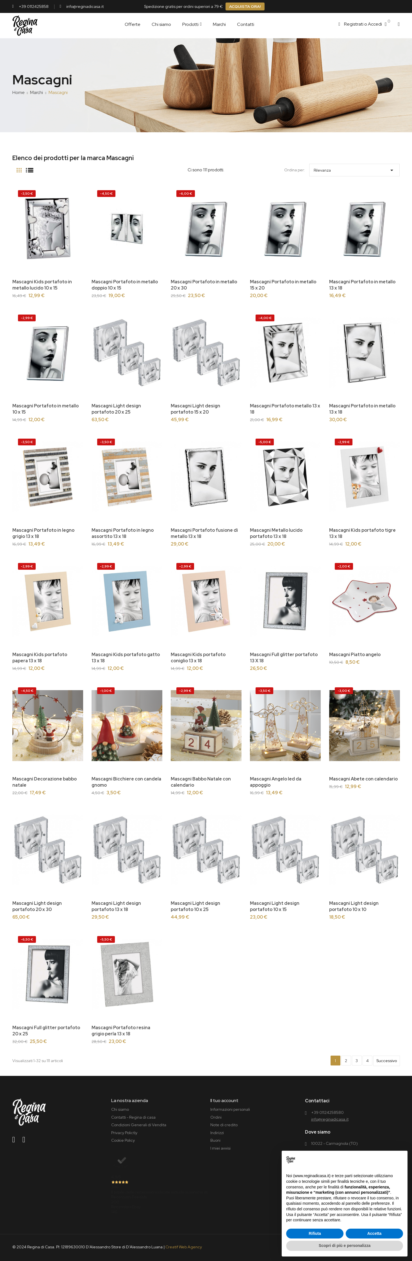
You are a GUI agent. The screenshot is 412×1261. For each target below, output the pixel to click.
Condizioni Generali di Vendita (138, 1124)
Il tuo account (224, 1100)
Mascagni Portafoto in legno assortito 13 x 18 (123, 533)
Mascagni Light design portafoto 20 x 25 (116, 409)
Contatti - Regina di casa (133, 1117)
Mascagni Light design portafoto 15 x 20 (195, 409)
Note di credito (224, 1124)
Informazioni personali (230, 1109)
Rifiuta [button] (315, 1233)
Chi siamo (120, 1109)
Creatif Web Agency (183, 1246)
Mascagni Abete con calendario (363, 779)
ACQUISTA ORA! (245, 6)
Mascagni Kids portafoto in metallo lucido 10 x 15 (42, 285)
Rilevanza (354, 169)
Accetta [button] (374, 1233)
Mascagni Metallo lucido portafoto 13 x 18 (276, 533)
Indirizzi (217, 1132)
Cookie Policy (123, 1140)
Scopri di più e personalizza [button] (344, 1245)
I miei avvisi (220, 1148)
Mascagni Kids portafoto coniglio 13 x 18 (198, 658)
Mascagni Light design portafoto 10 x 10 (354, 906)
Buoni (215, 1140)
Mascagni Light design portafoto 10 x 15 (274, 906)
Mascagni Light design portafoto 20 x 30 (37, 906)
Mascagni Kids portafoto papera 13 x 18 (39, 658)
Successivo (386, 1060)
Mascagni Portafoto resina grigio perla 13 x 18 (121, 1031)
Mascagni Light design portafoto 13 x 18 (116, 906)
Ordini (216, 1117)
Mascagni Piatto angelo (355, 655)
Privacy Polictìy (124, 1132)
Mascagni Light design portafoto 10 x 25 (195, 906)
